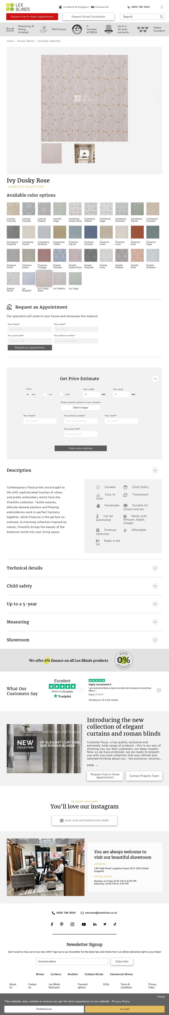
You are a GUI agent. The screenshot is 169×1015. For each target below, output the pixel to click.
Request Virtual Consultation (88, 16)
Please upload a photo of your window (81, 402)
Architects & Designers (73, 7)
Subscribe (122, 961)
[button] (158, 98)
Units (29, 389)
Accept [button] (125, 1009)
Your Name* (14, 324)
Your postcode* (16, 335)
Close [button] (161, 997)
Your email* (60, 324)
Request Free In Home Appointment (32, 16)
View (92, 765)
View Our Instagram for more (84, 820)
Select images (80, 407)
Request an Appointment (30, 347)
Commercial (99, 7)
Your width (88, 389)
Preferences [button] (44, 1009)
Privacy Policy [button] (121, 1001)
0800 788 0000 (66, 912)
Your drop (118, 389)
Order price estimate (81, 448)
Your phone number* (64, 335)
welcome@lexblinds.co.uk (101, 912)
